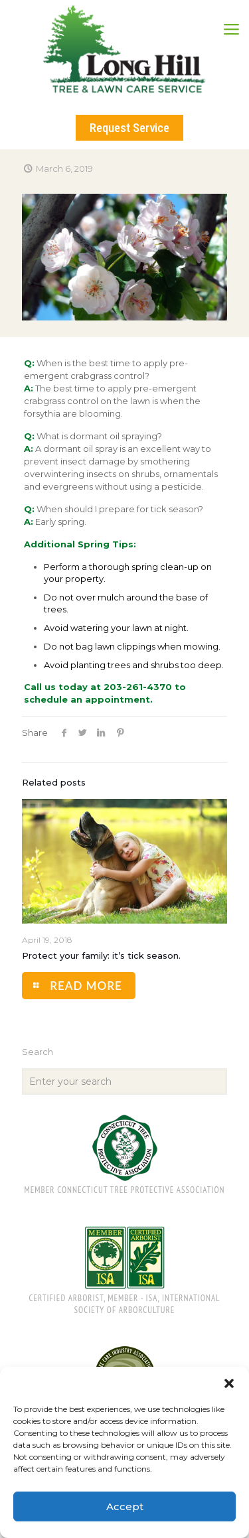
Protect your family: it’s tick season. (101, 955)
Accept (124, 1506)
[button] (229, 1383)
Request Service (129, 127)
